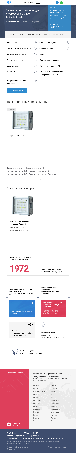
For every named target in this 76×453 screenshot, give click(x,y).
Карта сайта (11, 449)
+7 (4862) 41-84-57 (56, 27)
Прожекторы (52, 174)
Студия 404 (65, 447)
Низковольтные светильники (17, 177)
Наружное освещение (33, 34)
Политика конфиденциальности (17, 447)
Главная (11, 34)
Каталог (20, 34)
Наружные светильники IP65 (17, 171)
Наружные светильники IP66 (39, 171)
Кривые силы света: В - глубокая (41, 177)
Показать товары (17, 90)
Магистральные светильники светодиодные (22, 180)
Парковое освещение (47, 180)
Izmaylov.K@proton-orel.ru (17, 436)
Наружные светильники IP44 (36, 168)
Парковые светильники (37, 174)
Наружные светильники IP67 (17, 174)
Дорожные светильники (15, 168)
